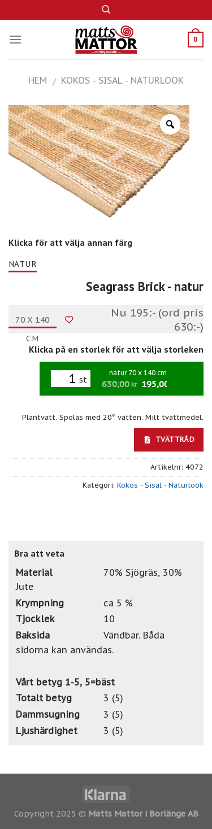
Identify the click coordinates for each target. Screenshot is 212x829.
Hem (37, 80)
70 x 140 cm (32, 321)
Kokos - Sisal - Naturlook (122, 80)
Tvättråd (169, 439)
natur (22, 264)
